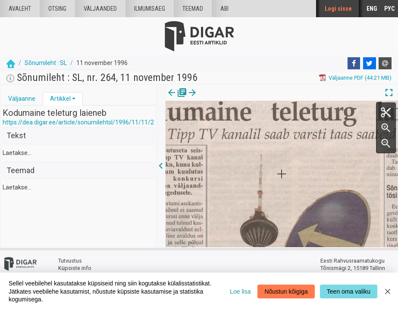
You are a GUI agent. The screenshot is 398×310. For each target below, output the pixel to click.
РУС (389, 8)
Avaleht (20, 8)
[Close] (387, 291)
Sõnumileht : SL (46, 62)
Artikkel (60, 98)
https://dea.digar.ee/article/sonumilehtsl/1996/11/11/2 (78, 122)
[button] (73, 98)
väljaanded (100, 8)
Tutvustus (70, 260)
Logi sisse (338, 8)
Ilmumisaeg (149, 8)
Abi (224, 8)
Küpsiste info (74, 268)
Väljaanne (21, 98)
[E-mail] (385, 63)
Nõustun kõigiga (285, 291)
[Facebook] (354, 63)
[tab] (22, 98)
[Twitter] (369, 63)
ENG (372, 8)
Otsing (57, 8)
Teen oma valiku (348, 291)
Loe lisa (240, 291)
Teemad (192, 8)
